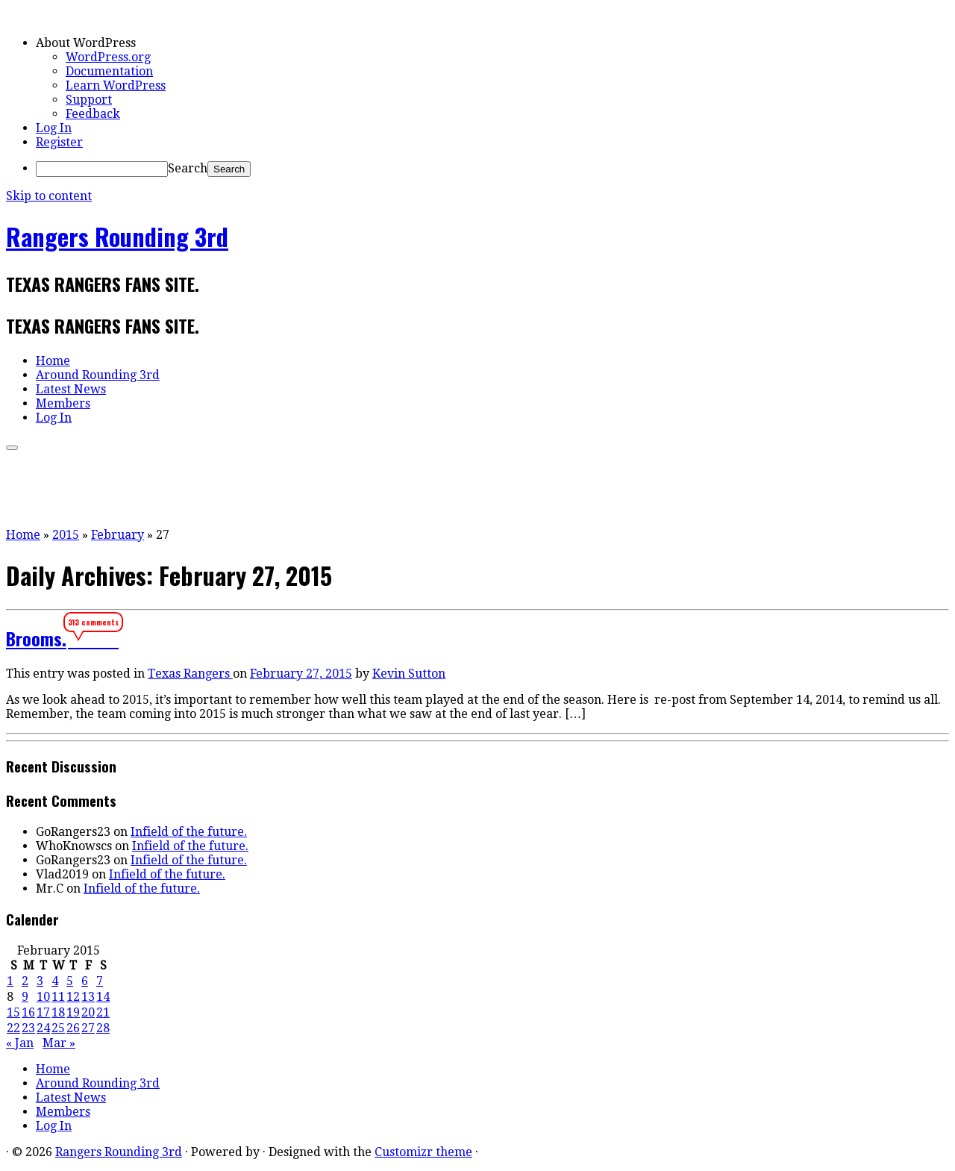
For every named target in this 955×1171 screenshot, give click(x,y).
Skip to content (49, 196)
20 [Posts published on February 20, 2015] (88, 1012)
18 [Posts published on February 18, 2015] (58, 1012)
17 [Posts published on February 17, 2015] (43, 1012)
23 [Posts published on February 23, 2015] (28, 1028)
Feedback (93, 114)
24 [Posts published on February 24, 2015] (43, 1028)
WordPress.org (108, 57)
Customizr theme (423, 1152)
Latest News (71, 389)
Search (187, 168)
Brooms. (36, 638)
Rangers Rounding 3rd (117, 236)
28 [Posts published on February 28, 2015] (103, 1028)
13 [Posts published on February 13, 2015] (88, 997)
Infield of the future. (189, 832)
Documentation (109, 71)
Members (63, 403)
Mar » (59, 1043)
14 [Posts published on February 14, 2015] (103, 997)
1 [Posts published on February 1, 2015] (10, 981)
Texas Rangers (190, 673)
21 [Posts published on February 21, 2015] (103, 1012)
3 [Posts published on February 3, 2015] (40, 981)
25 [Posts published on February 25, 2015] (58, 1028)
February (117, 535)
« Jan (20, 1043)
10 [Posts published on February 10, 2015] (43, 997)
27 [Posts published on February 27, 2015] (88, 1028)
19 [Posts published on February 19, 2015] (73, 1012)
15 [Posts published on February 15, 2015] (13, 1012)
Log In (54, 128)
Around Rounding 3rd (98, 375)
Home (53, 361)
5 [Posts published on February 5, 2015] (69, 981)
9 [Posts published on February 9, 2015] (25, 997)
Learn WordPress (116, 85)
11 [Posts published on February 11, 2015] (58, 997)
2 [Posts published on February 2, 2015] (25, 981)
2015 (65, 535)
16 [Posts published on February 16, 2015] (28, 1012)
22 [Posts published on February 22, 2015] (13, 1028)
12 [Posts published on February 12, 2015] (73, 997)
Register (59, 142)
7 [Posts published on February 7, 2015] (99, 981)
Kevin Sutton (408, 673)
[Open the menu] (12, 448)
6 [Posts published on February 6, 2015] (84, 981)
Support (89, 100)
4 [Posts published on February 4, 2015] (54, 981)
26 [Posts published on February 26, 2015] (73, 1028)
